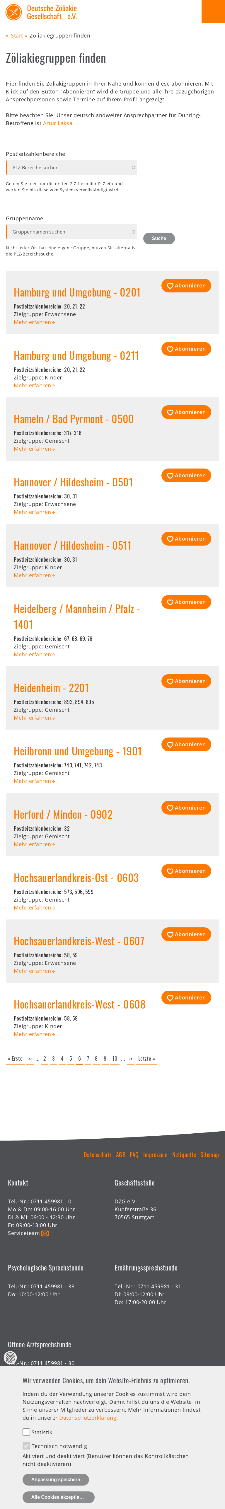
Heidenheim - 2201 (51, 687)
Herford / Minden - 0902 (63, 814)
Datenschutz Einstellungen (10, 1370)
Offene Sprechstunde (35, 1371)
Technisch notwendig (59, 1458)
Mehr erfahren (32, 322)
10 (115, 1058)
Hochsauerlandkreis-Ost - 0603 (76, 877)
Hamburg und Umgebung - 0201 (77, 291)
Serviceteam (24, 1233)
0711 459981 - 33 (53, 1286)
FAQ (134, 1154)
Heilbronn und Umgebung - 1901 (78, 750)
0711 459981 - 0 (51, 1201)
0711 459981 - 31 (159, 1286)
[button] (186, 285)
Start (17, 35)
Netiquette (184, 1154)
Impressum (155, 1154)
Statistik (42, 1445)
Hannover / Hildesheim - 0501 (73, 481)
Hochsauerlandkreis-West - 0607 (79, 940)
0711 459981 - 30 (53, 1363)
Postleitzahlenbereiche (35, 153)
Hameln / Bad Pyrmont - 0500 (74, 418)
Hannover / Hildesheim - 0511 (73, 545)
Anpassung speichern (55, 1492)
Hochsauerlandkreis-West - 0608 (80, 1003)
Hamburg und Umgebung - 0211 (76, 355)
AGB (121, 1154)
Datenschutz (98, 1154)
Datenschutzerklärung (87, 1430)
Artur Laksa (57, 123)
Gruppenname (24, 218)
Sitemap (209, 1154)
